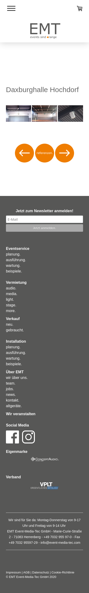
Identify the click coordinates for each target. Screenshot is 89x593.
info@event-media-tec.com (60, 542)
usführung (16, 260)
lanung (13, 254)
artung (14, 266)
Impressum (13, 572)
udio (11, 288)
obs (10, 389)
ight (10, 299)
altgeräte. (14, 406)
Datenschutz (40, 572)
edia (12, 294)
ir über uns (18, 378)
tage (11, 305)
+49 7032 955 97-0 (58, 537)
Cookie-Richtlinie (63, 572)
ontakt (13, 400)
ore (11, 311)
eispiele (14, 271)
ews (11, 395)
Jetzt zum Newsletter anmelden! (44, 211)
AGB (26, 572)
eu (10, 324)
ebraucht (15, 330)
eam (10, 383)
